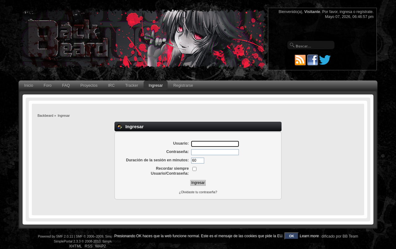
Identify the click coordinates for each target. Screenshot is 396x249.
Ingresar (155, 85)
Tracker (131, 85)
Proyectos (88, 85)
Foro (48, 85)
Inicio (28, 85)
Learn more (309, 236)
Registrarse (183, 85)
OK (291, 236)
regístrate (364, 12)
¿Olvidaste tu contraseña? (198, 192)
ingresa (346, 12)
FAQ (66, 85)
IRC (111, 85)
